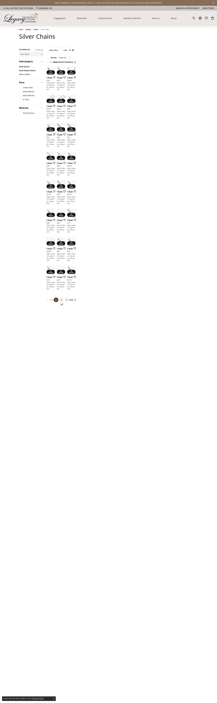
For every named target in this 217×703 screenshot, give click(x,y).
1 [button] (115, 571)
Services (155, 18)
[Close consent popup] (53, 698)
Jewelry (28, 29)
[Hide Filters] (84, 50)
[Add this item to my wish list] (94, 118)
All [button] (130, 571)
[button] (194, 18)
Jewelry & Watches (132, 18)
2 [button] (119, 571)
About (174, 18)
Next (193, 62)
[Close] (213, 3)
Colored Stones (105, 18)
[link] (18, 8)
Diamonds (82, 18)
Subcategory (26, 61)
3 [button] (124, 571)
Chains (36, 29)
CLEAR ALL (39, 50)
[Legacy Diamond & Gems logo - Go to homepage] (20, 18)
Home (21, 29)
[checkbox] (26, 87)
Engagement (60, 18)
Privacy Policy (38, 698)
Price (22, 82)
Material (23, 108)
